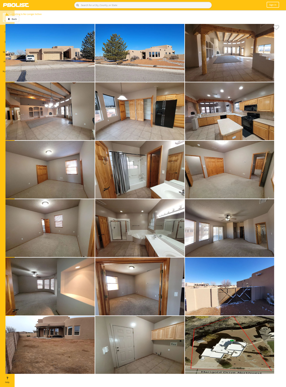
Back (24, 20)
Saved (7, 39)
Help (7, 380)
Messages (7, 49)
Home (7, 29)
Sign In (273, 4)
